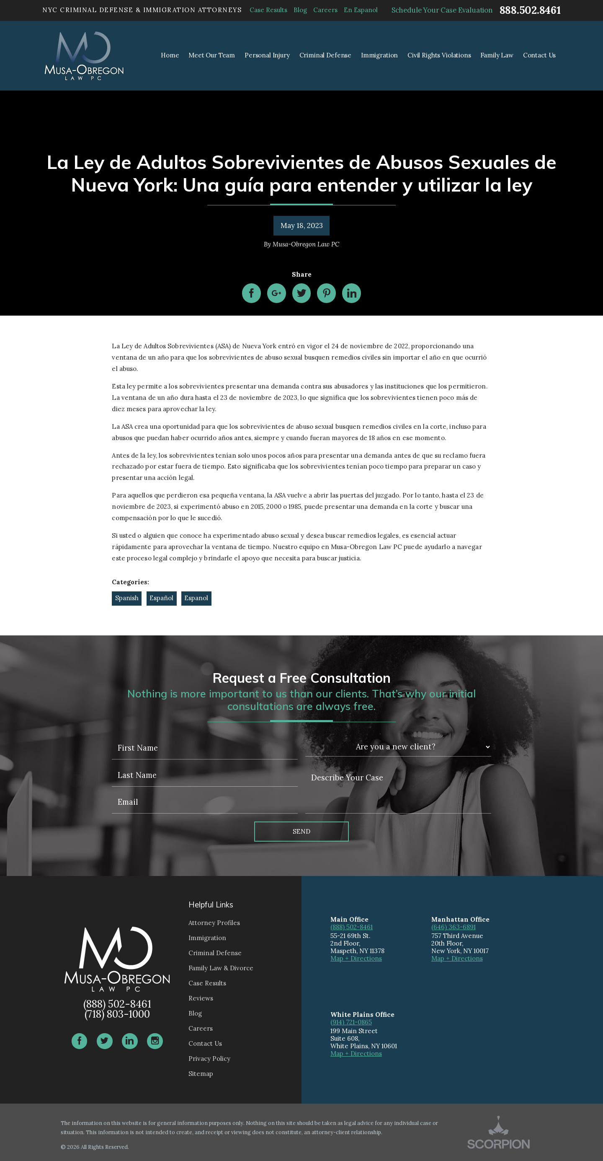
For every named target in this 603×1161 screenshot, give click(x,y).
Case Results (268, 10)
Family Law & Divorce (220, 968)
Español (161, 598)
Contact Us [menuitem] (539, 55)
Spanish (127, 598)
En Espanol (361, 10)
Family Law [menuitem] (496, 55)
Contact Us (205, 1043)
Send (301, 831)
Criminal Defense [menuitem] (325, 55)
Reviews (200, 998)
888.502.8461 (530, 10)
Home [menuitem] (170, 55)
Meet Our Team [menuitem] (211, 55)
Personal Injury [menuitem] (267, 55)
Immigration (207, 938)
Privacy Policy (209, 1059)
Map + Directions (356, 958)
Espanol (196, 598)
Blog (300, 10)
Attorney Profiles (214, 923)
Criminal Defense (215, 953)
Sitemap (200, 1074)
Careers (325, 10)
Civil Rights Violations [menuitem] (439, 55)
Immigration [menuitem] (379, 55)
